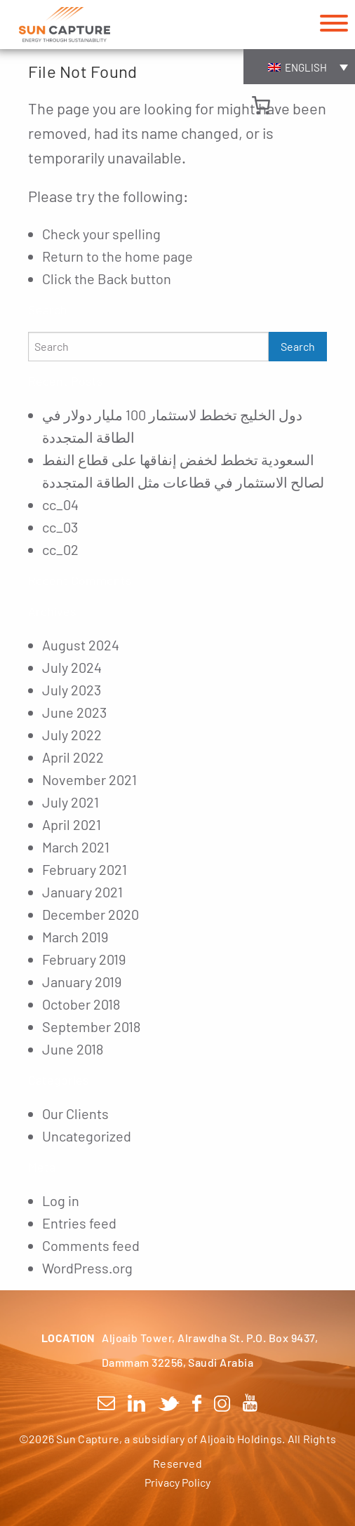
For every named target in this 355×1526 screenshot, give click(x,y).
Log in (60, 1200)
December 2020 (90, 914)
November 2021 (89, 779)
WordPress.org (87, 1267)
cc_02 (60, 549)
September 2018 (91, 1026)
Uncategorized (86, 1135)
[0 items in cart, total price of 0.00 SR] (261, 105)
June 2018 (72, 1048)
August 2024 (80, 644)
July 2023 (71, 689)
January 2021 (82, 891)
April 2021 (71, 824)
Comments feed (91, 1245)
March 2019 (75, 936)
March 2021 (75, 846)
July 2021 (70, 802)
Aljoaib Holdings (241, 1438)
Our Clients (75, 1113)
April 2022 (73, 757)
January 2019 (81, 981)
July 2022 (72, 734)
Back (113, 278)
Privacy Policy (177, 1482)
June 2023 (74, 712)
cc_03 (60, 526)
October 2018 (81, 1004)
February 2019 (84, 959)
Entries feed (79, 1222)
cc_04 (60, 504)
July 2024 (72, 667)
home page (159, 256)
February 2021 (84, 869)
